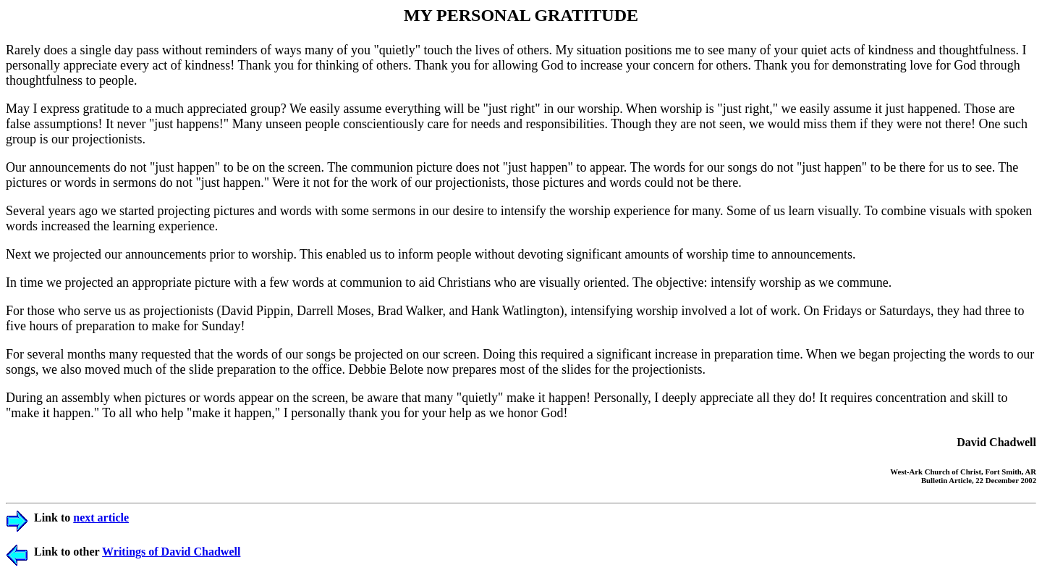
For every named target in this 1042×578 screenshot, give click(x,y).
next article (101, 517)
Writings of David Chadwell (171, 551)
